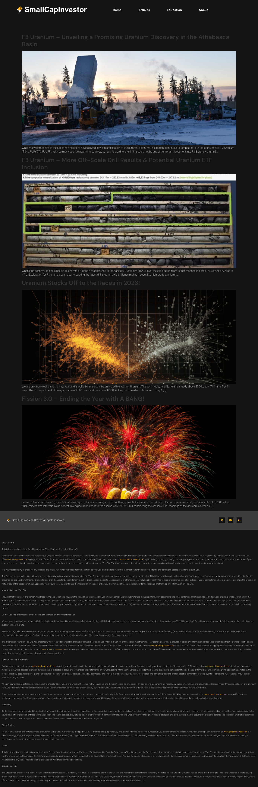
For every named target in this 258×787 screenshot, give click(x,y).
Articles (144, 10)
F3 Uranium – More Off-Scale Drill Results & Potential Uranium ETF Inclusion (117, 163)
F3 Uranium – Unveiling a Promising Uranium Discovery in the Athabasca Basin (125, 40)
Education (174, 10)
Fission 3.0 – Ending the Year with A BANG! (83, 399)
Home (117, 10)
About (203, 10)
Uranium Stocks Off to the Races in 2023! (81, 283)
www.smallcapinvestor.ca (15, 559)
